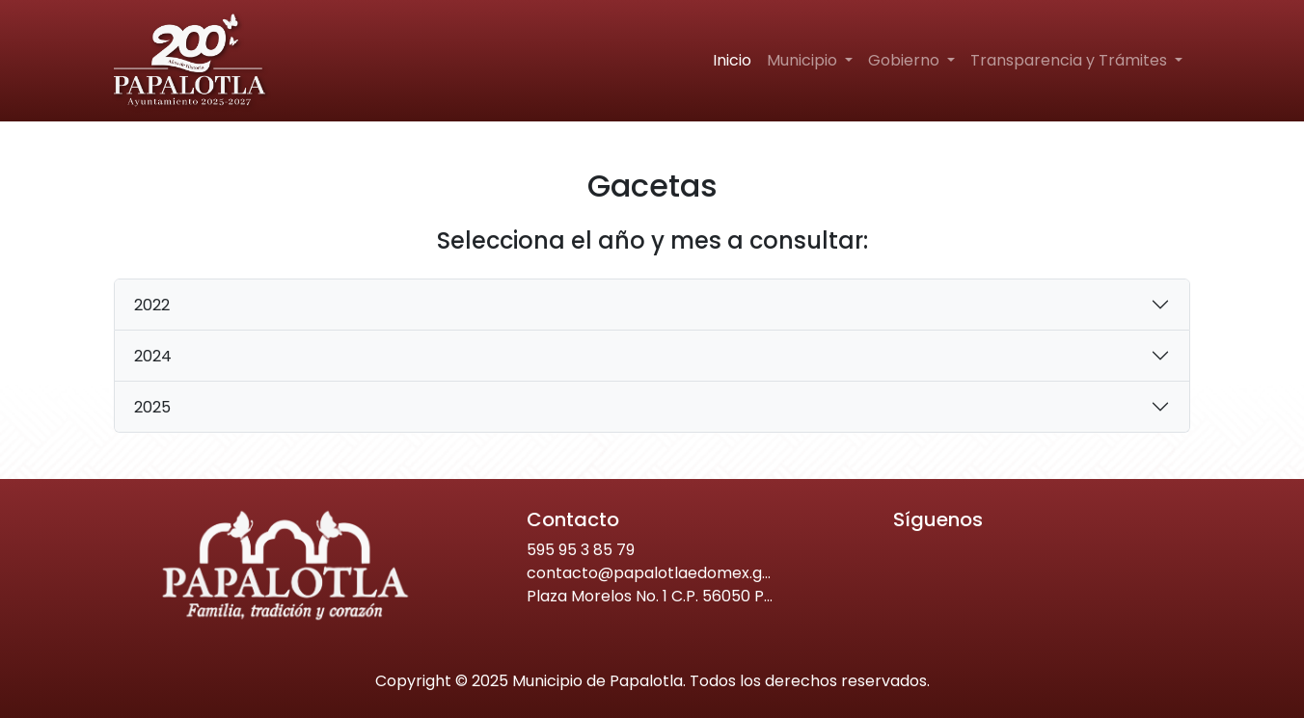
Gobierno (905, 60)
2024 (153, 356)
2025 (152, 407)
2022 (152, 305)
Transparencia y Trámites (1070, 60)
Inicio (732, 60)
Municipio (804, 60)
